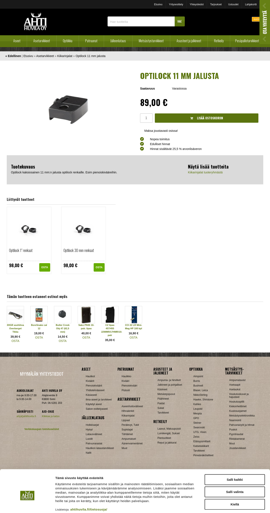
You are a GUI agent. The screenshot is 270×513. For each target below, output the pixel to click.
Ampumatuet (129, 438)
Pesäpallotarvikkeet (247, 40)
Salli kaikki (235, 458)
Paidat (161, 403)
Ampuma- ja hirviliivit (169, 380)
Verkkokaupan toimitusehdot (41, 429)
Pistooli (126, 390)
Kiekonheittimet (238, 406)
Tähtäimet (127, 434)
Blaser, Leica (200, 390)
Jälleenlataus (118, 40)
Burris (196, 381)
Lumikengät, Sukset (169, 433)
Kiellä (235, 482)
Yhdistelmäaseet (95, 390)
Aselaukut (234, 389)
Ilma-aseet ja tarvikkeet (99, 399)
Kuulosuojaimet (238, 411)
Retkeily (219, 40)
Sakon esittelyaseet (97, 408)
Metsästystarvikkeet (151, 40)
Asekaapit (234, 384)
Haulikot (90, 376)
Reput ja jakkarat (167, 442)
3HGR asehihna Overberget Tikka (15, 328)
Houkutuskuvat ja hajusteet (239, 396)
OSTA (44, 267)
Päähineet (163, 398)
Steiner (197, 422)
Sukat (161, 408)
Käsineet (162, 389)
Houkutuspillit (236, 401)
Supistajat (127, 429)
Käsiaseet (91, 394)
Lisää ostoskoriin (206, 118)
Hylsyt (89, 429)
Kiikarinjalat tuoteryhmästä (205, 172)
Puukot (233, 429)
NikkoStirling (200, 394)
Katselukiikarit (201, 446)
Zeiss (196, 436)
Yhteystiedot (197, 4)
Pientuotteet (164, 438)
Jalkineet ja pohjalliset (170, 384)
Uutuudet (233, 4)
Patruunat (91, 40)
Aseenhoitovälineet (132, 406)
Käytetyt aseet (94, 404)
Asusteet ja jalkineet (189, 40)
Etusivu (158, 4)
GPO (196, 418)
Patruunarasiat (94, 443)
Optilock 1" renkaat (20, 250)
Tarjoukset (216, 4)
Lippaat (126, 420)
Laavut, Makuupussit (169, 428)
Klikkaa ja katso (50, 416)
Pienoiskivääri (129, 385)
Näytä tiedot (225, 504)
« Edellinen (13, 56)
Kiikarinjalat (64, 56)
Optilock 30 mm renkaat (78, 250)
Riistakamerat (237, 438)
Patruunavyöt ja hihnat (241, 424)
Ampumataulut (237, 380)
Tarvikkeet (163, 412)
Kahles (197, 404)
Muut (232, 443)
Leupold (197, 408)
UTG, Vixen (200, 432)
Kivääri (126, 381)
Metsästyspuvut (166, 394)
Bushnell (198, 385)
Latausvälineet (94, 434)
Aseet (16, 40)
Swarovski (199, 427)
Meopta (197, 413)
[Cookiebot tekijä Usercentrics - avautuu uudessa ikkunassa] (27, 505)
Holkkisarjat (92, 424)
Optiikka (67, 40)
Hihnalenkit (128, 411)
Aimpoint (198, 376)
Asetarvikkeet (41, 40)
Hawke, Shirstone (203, 399)
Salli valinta (235, 470)
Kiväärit (90, 381)
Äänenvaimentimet (132, 443)
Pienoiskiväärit (94, 385)
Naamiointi (235, 420)
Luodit (89, 438)
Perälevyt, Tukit (130, 424)
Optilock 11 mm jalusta (90, 56)
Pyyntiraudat (236, 434)
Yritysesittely (176, 4)
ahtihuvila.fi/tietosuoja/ (88, 488)
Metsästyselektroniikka (242, 415)
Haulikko (126, 376)
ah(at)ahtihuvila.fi (26, 416)
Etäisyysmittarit (202, 441)
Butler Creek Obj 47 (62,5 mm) (62, 328)
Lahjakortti (251, 4)
